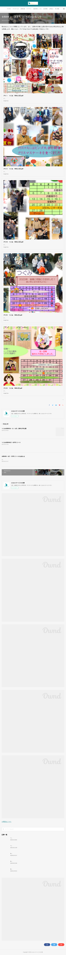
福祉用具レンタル (37, 8)
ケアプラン (29, 8)
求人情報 (57, 8)
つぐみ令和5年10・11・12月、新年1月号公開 (14, 428)
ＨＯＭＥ (9, 8)
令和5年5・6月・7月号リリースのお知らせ (13, 456)
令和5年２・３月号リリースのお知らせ (19, 861)
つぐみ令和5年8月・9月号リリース (11, 442)
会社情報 (45, 8)
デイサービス (16, 8)
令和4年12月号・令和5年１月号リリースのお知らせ (22, 869)
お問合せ (51, 8)
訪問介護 (23, 8)
